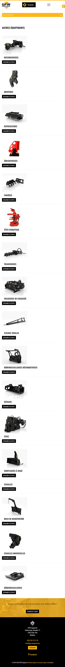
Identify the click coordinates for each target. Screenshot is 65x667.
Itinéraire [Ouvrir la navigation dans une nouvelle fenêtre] (32, 647)
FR (63, 6)
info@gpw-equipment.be (32, 643)
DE (63, 3)
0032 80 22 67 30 (32, 640)
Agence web (46, 662)
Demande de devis (9, 62)
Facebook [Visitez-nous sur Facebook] (32, 654)
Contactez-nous (32, 611)
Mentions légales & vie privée (35, 662)
